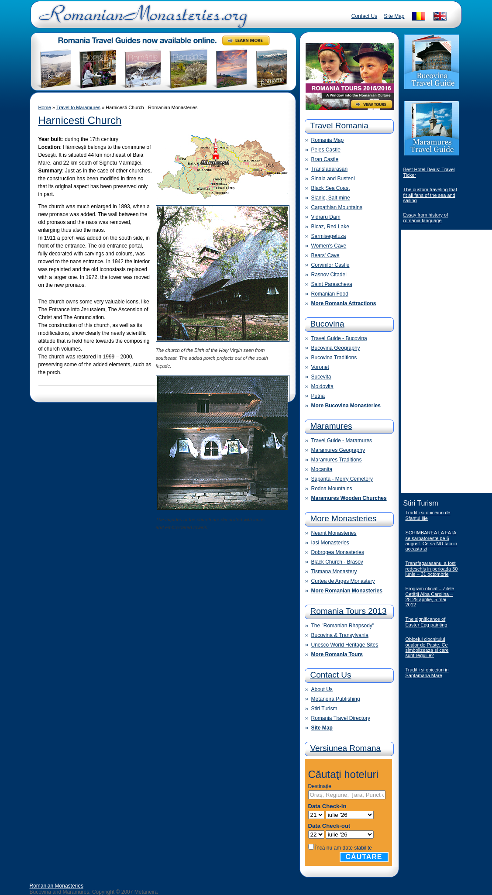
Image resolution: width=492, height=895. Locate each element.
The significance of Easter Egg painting (426, 621)
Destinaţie (319, 786)
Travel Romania (339, 125)
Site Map (394, 16)
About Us (322, 689)
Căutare (364, 857)
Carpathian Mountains (336, 207)
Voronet (320, 367)
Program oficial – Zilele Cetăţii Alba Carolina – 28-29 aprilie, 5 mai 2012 (430, 596)
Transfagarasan (329, 169)
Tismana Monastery (334, 571)
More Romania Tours (337, 654)
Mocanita (322, 469)
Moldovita (322, 386)
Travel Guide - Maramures (341, 440)
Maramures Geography (338, 450)
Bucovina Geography (335, 348)
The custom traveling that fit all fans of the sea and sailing (430, 195)
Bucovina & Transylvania (339, 635)
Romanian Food (329, 294)
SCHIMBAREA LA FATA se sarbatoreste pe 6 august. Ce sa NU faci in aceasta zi (432, 540)
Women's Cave (329, 246)
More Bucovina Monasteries (346, 406)
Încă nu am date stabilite (343, 848)
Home (44, 107)
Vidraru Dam (326, 217)
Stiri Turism (324, 709)
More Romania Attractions (343, 303)
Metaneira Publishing (335, 699)
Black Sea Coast (330, 188)
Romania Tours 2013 (348, 611)
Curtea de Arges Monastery (343, 581)
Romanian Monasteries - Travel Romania (141, 20)
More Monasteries (343, 518)
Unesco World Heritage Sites (344, 645)
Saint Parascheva (331, 284)
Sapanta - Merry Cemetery (342, 479)
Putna (318, 396)
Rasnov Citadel (329, 275)
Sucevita (321, 377)
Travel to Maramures (78, 107)
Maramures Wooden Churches (349, 498)
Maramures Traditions (336, 460)
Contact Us (364, 16)
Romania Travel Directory (340, 718)
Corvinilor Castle (330, 265)
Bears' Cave (325, 255)
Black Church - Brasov (337, 562)
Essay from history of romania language (425, 217)
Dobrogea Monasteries (337, 552)
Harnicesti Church (80, 120)
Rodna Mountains (331, 488)
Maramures (331, 425)
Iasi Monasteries (330, 543)
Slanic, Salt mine (330, 198)
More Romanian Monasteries (346, 591)
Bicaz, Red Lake (330, 227)
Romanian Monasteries (56, 886)
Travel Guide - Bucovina (339, 338)
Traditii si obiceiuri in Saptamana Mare (427, 672)
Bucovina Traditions (334, 358)
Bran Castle (325, 159)
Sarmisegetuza (328, 236)
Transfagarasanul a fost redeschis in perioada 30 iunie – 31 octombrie (432, 569)
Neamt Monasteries (334, 533)
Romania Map (327, 140)
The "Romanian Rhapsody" (343, 626)
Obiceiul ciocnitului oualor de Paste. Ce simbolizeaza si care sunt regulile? (427, 647)
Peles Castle (326, 150)
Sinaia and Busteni (333, 179)
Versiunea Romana (345, 748)
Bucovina (327, 323)
